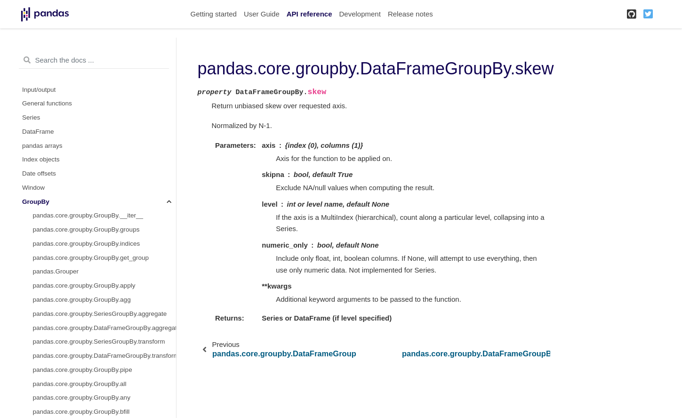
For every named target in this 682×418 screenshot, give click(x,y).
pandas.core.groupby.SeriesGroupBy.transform (99, 341)
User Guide (262, 14)
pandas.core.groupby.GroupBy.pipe (82, 369)
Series (31, 117)
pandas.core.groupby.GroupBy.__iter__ (88, 215)
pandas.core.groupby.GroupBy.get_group (91, 257)
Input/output (39, 89)
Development (359, 14)
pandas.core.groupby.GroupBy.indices (86, 243)
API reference (309, 14)
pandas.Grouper (56, 271)
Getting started (214, 14)
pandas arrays (42, 145)
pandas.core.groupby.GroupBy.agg (82, 299)
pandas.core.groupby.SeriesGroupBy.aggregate (100, 313)
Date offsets (39, 173)
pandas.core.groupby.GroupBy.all (80, 383)
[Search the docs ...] (94, 60)
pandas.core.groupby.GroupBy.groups (86, 229)
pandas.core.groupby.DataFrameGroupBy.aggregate (104, 327)
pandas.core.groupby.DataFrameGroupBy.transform (104, 355)
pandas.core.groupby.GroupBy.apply (84, 285)
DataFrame (38, 131)
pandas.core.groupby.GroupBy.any (81, 397)
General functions (47, 103)
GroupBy (35, 201)
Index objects (41, 159)
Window (33, 187)
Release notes (410, 14)
